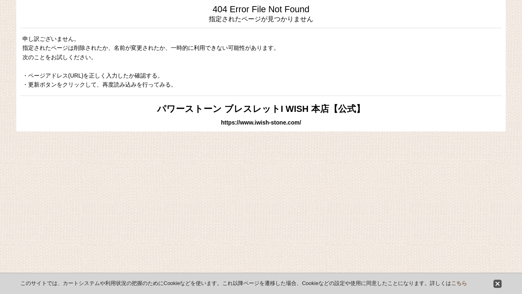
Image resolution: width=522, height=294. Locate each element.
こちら (459, 283)
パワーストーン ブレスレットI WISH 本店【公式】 (261, 109)
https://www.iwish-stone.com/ (261, 122)
